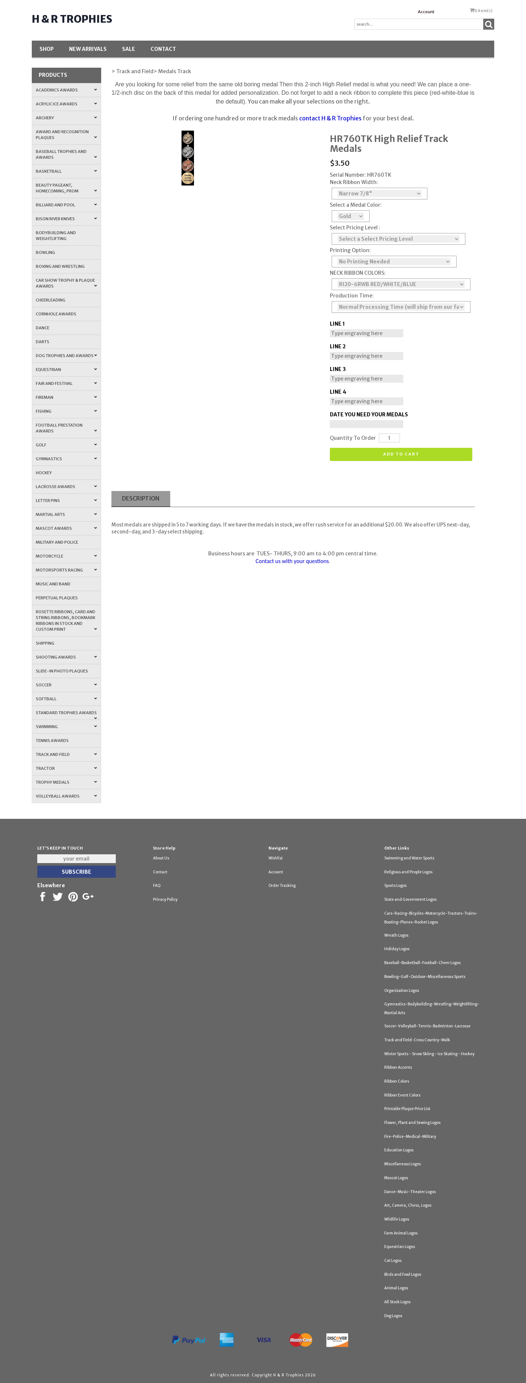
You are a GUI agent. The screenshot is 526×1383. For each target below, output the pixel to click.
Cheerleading (50, 300)
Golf (66, 444)
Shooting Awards (66, 657)
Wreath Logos (396, 935)
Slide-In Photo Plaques (62, 671)
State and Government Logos (410, 899)
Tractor (66, 768)
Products (53, 75)
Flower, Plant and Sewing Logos (412, 1122)
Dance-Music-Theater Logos (410, 1191)
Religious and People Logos (408, 872)
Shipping (45, 643)
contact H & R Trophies (330, 118)
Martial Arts (66, 514)
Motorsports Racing (66, 570)
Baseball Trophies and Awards (66, 154)
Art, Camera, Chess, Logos (407, 1205)
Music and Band (53, 583)
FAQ (157, 885)
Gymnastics (66, 458)
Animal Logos (396, 1288)
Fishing (66, 411)
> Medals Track (172, 71)
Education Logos (398, 1150)
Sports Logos (395, 885)
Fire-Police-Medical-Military (410, 1136)
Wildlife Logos (396, 1219)
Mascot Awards (66, 528)
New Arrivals (88, 49)
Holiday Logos (396, 949)
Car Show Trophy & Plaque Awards (66, 283)
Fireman (66, 397)
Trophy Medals (66, 782)
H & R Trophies (72, 19)
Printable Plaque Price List (407, 1108)
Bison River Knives (66, 218)
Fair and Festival (66, 383)
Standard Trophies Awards (66, 715)
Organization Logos (401, 990)
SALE (128, 49)
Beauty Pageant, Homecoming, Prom (66, 188)
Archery (66, 117)
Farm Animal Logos (401, 1233)
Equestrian (66, 369)
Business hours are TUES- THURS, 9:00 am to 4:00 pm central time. (293, 553)
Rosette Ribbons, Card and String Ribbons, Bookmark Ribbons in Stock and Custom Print (66, 620)
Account (426, 11)
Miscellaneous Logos (402, 1164)
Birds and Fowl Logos (402, 1274)
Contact (163, 49)
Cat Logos (392, 1260)
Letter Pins (66, 500)
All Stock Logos (397, 1302)
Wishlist (275, 858)
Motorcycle (66, 556)
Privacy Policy (165, 899)
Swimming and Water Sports (409, 858)
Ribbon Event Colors (402, 1095)
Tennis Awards (52, 740)
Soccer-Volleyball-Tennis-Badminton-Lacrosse (427, 1026)
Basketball (66, 171)
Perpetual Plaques (57, 597)
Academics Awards (66, 90)
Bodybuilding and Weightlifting (56, 235)
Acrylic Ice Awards (66, 103)
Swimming (66, 726)
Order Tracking (282, 885)
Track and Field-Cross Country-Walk (417, 1040)
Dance (42, 327)
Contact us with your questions (292, 561)
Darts (42, 341)
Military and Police (57, 542)
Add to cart (401, 454)
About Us (161, 858)
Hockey (44, 472)
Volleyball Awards (66, 796)
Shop (46, 49)
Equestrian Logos (399, 1246)
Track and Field (66, 754)
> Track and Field (132, 71)
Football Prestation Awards (66, 428)
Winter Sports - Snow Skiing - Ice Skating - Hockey (429, 1054)
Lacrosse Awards (66, 486)
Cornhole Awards (56, 313)
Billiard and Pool (66, 204)
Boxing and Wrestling (60, 266)
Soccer (66, 684)
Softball (66, 698)
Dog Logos (393, 1315)
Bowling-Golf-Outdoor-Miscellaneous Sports (424, 976)
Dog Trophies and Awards (66, 355)
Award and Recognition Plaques (66, 134)
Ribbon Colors (396, 1081)
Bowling (45, 252)
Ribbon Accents (398, 1067)
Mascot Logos (396, 1178)
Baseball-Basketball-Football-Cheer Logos (422, 962)
